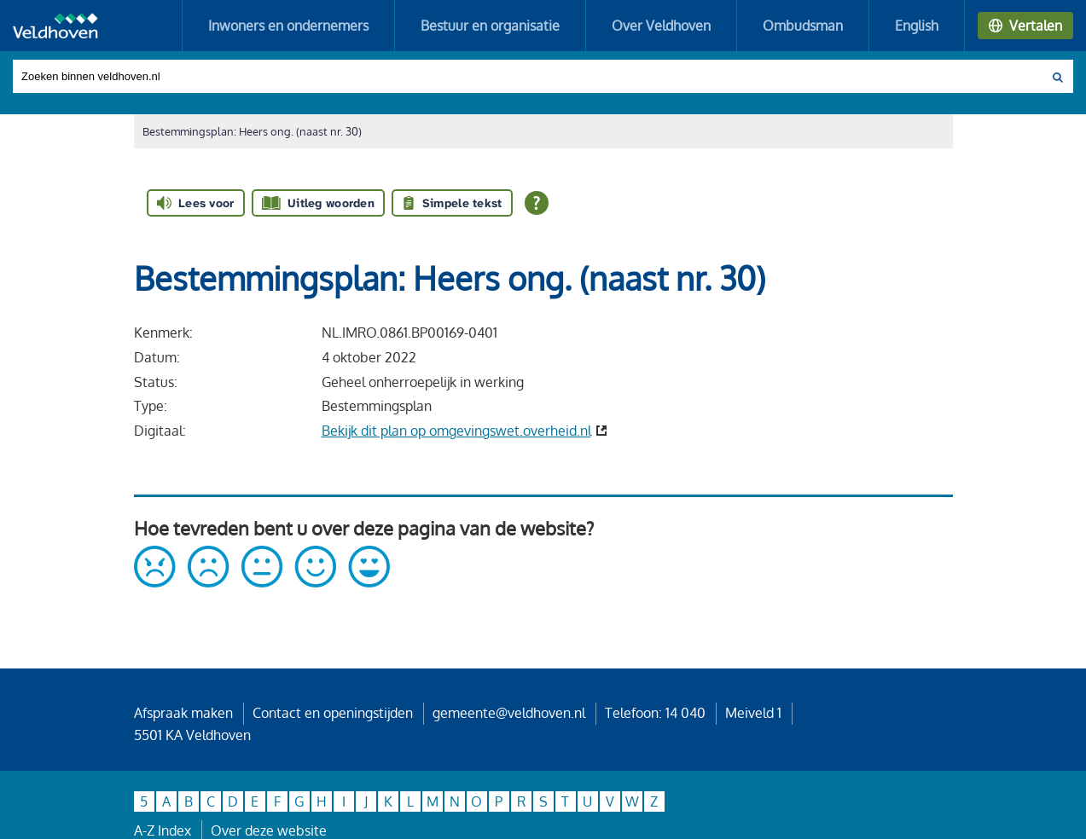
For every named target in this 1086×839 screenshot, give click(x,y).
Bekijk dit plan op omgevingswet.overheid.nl (456, 430)
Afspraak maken (183, 712)
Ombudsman (803, 25)
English (916, 25)
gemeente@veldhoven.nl (509, 712)
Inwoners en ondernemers (288, 25)
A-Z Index (162, 830)
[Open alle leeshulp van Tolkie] (537, 203)
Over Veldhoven (661, 25)
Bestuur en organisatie (490, 25)
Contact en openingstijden (333, 712)
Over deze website (269, 830)
